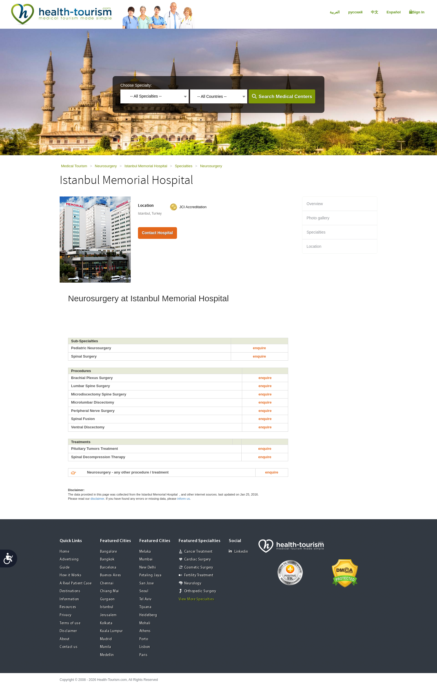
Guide (65, 567)
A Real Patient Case (76, 583)
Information (69, 599)
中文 (374, 12)
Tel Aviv (145, 599)
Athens (145, 631)
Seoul (144, 591)
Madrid (106, 639)
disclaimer (97, 498)
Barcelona (108, 567)
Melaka (145, 552)
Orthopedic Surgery (200, 591)
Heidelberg (148, 615)
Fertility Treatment (198, 575)
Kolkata (106, 623)
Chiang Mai (109, 591)
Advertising (69, 559)
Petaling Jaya (150, 575)
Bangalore (108, 552)
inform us (183, 498)
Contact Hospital (157, 232)
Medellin (107, 655)
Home (64, 552)
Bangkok (107, 559)
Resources (68, 607)
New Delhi (147, 567)
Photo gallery (318, 218)
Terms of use (70, 623)
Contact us (68, 647)
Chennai (107, 583)
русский (355, 12)
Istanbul (106, 607)
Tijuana (145, 607)
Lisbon (144, 647)
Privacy (66, 615)
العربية (335, 12)
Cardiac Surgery (197, 559)
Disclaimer (68, 631)
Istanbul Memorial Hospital (146, 166)
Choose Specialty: (136, 85)
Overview (315, 204)
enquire (259, 348)
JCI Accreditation (193, 207)
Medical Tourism (74, 166)
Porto (143, 639)
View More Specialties (196, 599)
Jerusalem (108, 615)
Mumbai (146, 559)
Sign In (416, 12)
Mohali (144, 623)
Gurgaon (107, 599)
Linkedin (238, 551)
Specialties (183, 166)
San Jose (146, 583)
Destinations (70, 591)
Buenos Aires (110, 575)
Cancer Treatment (198, 552)
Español (394, 12)
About (65, 639)
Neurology (192, 583)
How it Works (70, 575)
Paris (143, 655)
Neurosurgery (106, 166)
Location (314, 246)
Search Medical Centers (285, 96)
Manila (105, 647)
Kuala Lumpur (111, 631)
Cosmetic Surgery (198, 567)
